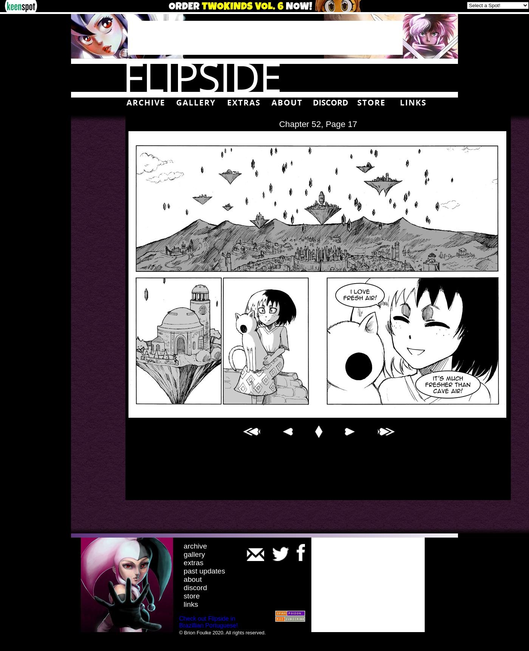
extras (193, 563)
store (192, 596)
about (193, 579)
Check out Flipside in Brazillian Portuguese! (208, 622)
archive (195, 546)
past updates (204, 571)
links (191, 604)
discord (195, 588)
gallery (194, 554)
